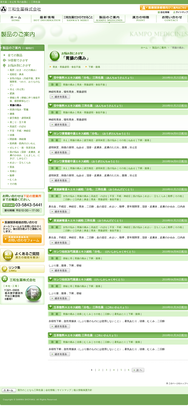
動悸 (12, 175)
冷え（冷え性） (18, 89)
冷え (65, 140)
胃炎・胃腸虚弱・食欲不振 (67, 67)
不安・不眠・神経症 (20, 130)
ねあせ (131, 140)
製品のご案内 (159, 47)
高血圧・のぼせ (18, 126)
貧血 (12, 167)
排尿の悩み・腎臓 (19, 109)
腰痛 (12, 113)
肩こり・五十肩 (18, 122)
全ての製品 (15, 55)
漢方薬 (3, 2)
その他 (13, 184)
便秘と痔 (67, 258)
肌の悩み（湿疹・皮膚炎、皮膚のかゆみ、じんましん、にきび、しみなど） (25, 155)
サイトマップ (64, 390)
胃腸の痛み (69, 84)
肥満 (12, 93)
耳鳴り (13, 171)
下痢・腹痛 (94, 67)
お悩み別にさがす (19, 65)
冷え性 (12, 2)
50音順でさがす (18, 60)
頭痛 (12, 135)
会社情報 (50, 390)
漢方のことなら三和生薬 (30, 390)
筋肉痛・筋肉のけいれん (22, 143)
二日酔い (67, 199)
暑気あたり (120, 314)
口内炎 (78, 199)
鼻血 (86, 199)
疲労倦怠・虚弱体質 (20, 118)
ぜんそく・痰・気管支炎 (22, 147)
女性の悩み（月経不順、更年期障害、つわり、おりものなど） (25, 81)
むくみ (13, 179)
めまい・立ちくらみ (20, 162)
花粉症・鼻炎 (17, 74)
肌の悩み (112, 140)
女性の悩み (69, 196)
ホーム (144, 47)
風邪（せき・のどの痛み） (24, 70)
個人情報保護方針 (82, 390)
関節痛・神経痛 (18, 139)
